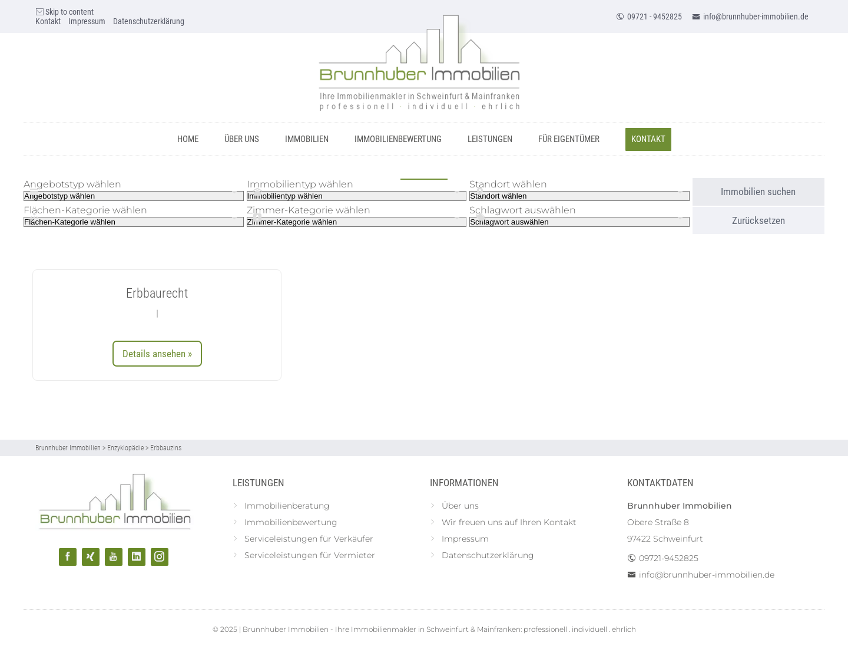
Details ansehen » (157, 354)
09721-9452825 (668, 558)
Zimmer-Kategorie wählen (308, 210)
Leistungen (490, 139)
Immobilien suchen (758, 191)
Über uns (241, 139)
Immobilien (307, 139)
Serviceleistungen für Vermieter (309, 555)
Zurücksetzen (758, 220)
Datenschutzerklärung (148, 21)
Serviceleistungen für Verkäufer (308, 538)
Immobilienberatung (287, 505)
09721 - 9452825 (649, 16)
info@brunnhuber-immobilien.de (750, 16)
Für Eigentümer (568, 139)
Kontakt (48, 21)
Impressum (86, 21)
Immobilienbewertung (398, 139)
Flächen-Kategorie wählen (85, 210)
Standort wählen (508, 184)
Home (187, 139)
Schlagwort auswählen (522, 210)
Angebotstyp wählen (72, 184)
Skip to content (64, 12)
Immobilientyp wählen (300, 184)
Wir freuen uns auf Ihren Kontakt (509, 522)
